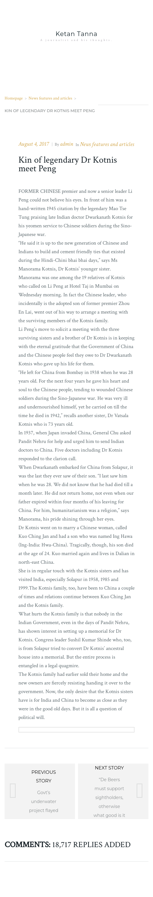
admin (66, 144)
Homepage (14, 98)
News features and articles (50, 98)
